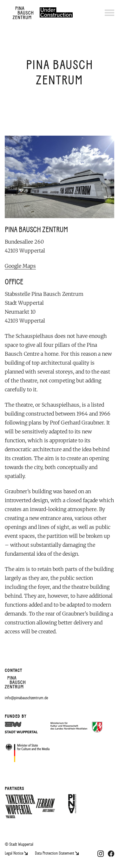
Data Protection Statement (57, 853)
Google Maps (20, 266)
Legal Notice (17, 853)
